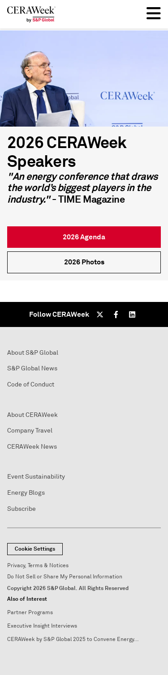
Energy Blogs (26, 493)
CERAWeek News (32, 446)
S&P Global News (32, 368)
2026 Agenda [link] (84, 237)
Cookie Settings (35, 548)
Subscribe (21, 509)
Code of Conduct (30, 384)
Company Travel (29, 430)
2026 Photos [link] (84, 262)
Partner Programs (30, 612)
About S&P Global (32, 353)
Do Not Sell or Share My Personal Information (64, 576)
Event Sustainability (36, 476)
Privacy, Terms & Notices (38, 565)
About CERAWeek (32, 415)
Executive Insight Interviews (42, 626)
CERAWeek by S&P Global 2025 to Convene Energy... (73, 639)
